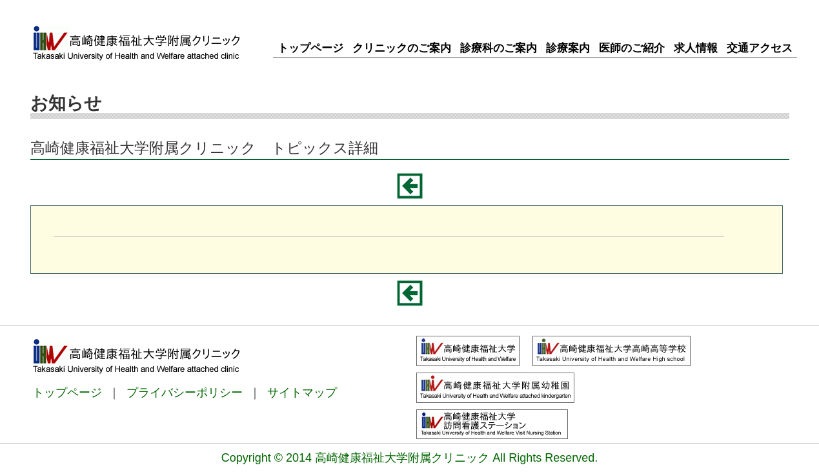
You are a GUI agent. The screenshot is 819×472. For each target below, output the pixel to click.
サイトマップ (302, 392)
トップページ (67, 392)
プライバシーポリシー (184, 392)
